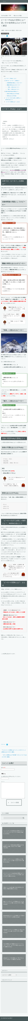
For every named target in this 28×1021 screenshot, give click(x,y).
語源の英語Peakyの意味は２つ (11, 91)
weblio (10, 138)
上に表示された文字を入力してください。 (11, 776)
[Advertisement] (14, 699)
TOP (6, 15)
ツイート (3, 35)
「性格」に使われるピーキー (13, 87)
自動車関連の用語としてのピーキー (14, 82)
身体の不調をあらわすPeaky (13, 93)
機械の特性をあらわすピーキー (13, 85)
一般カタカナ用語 (5, 33)
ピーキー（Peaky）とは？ (10, 78)
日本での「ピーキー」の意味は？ (12, 80)
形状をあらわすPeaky (11, 95)
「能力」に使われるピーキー (13, 89)
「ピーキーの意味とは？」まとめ (12, 101)
